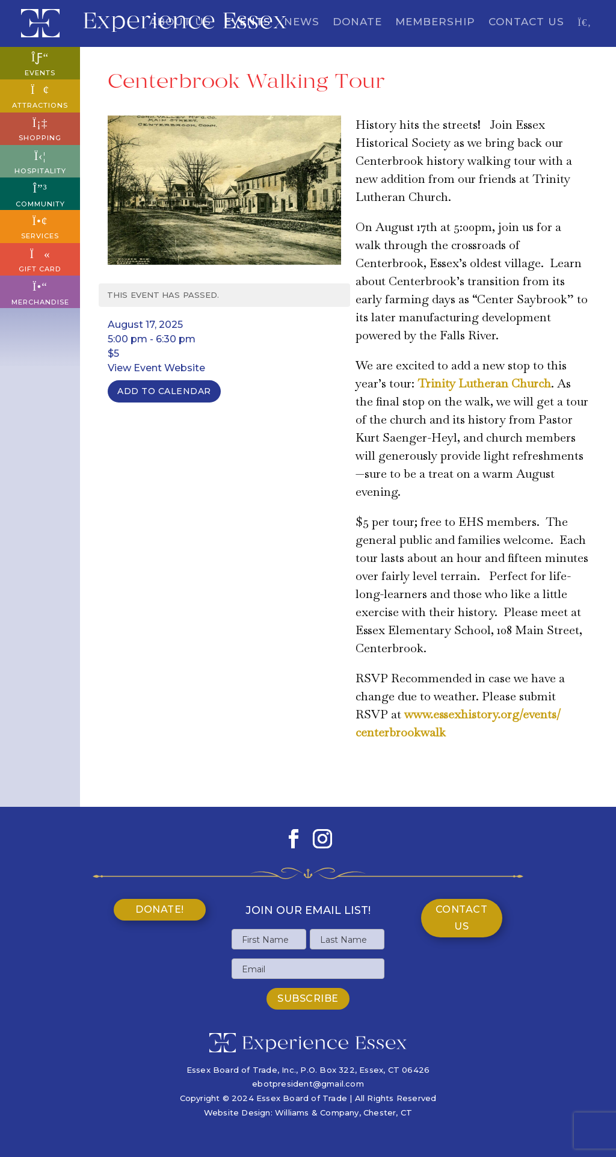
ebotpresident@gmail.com (308, 1083)
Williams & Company (317, 1112)
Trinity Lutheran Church (484, 383)
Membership (435, 22)
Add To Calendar (164, 391)
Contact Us (526, 22)
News (301, 22)
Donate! (159, 909)
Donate (357, 22)
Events (247, 22)
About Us (180, 22)
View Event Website (156, 368)
